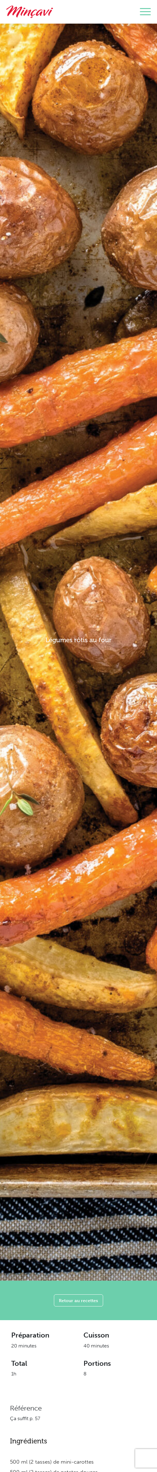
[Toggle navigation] (145, 12)
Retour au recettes (78, 1300)
